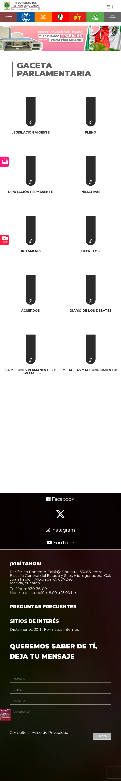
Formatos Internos (61, 629)
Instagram (60, 530)
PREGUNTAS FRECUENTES (43, 606)
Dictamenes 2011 (25, 629)
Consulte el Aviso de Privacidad (39, 732)
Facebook (60, 499)
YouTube (60, 543)
